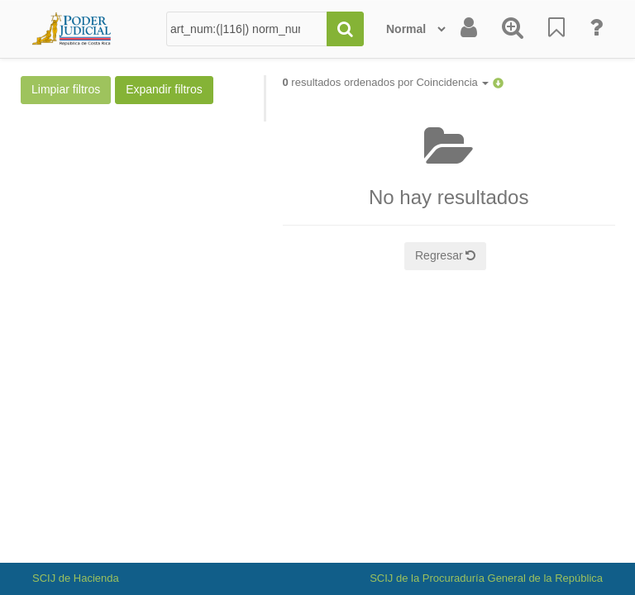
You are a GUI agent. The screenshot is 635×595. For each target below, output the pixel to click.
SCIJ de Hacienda (75, 578)
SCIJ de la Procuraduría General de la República (486, 578)
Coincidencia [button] (452, 82)
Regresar (445, 255)
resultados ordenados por (386, 82)
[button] (498, 82)
